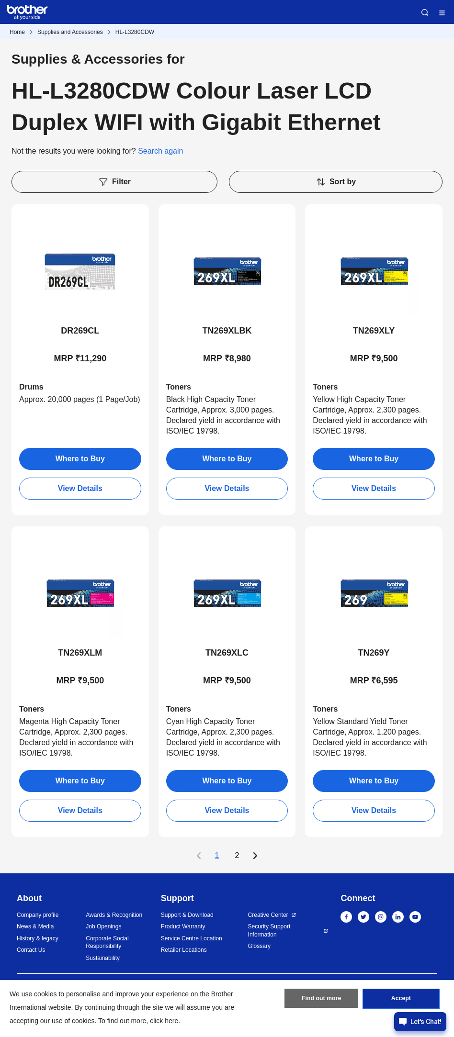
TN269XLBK (226, 330)
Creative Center (268, 915)
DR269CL (80, 330)
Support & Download (187, 915)
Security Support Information (269, 930)
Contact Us (31, 950)
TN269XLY (374, 330)
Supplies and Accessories (70, 32)
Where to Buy (80, 459)
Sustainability (103, 958)
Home (17, 32)
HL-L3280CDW (134, 32)
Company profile (37, 915)
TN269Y (374, 653)
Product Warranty (183, 926)
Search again (160, 151)
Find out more (321, 1000)
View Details (80, 488)
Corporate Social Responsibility (107, 942)
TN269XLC (227, 653)
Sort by (336, 182)
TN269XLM (80, 653)
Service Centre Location (191, 938)
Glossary (259, 946)
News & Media (35, 926)
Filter (114, 182)
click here (164, 1021)
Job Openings (103, 926)
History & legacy (37, 938)
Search (425, 12)
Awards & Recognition (114, 915)
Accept (400, 1000)
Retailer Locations (184, 950)
